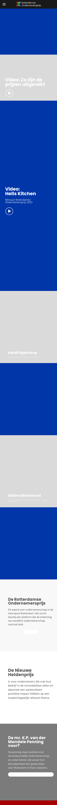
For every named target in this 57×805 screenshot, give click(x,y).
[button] (4, 4)
